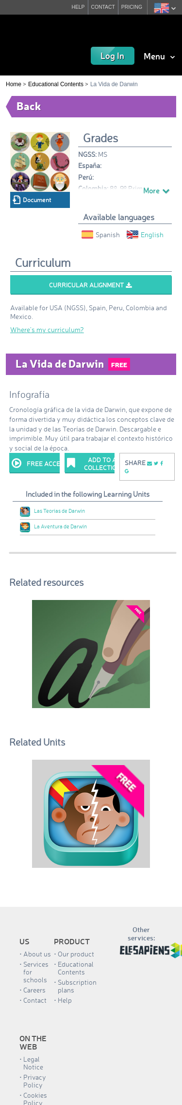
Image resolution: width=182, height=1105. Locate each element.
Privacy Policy (34, 1081)
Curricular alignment (90, 285)
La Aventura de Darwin (53, 526)
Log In (112, 55)
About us (37, 954)
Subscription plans (77, 986)
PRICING (131, 7)
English (145, 234)
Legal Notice (33, 1063)
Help (65, 1000)
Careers (34, 990)
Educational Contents (55, 84)
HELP (77, 7)
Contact (35, 1000)
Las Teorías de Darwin (52, 510)
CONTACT (103, 7)
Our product (76, 954)
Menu (159, 56)
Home (13, 84)
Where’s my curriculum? (47, 329)
